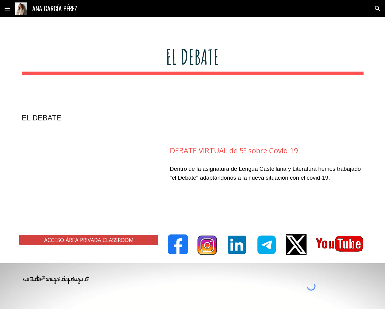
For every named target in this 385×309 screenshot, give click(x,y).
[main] (192, 60)
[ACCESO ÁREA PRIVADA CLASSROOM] (88, 240)
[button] (7, 8)
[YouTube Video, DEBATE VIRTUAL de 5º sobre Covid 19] (88, 180)
